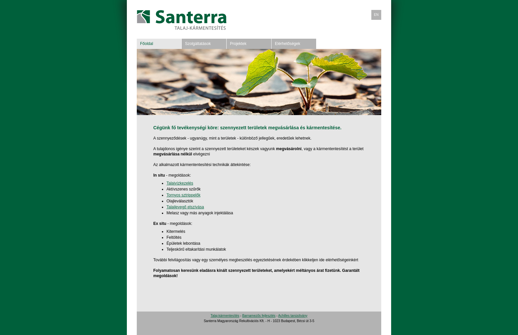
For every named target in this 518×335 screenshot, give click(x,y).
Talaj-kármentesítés (225, 315)
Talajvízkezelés (179, 183)
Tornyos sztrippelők (183, 195)
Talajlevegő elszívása (185, 207)
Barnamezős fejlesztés (259, 315)
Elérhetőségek (287, 43)
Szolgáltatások (198, 43)
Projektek (238, 43)
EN (376, 15)
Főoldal (146, 43)
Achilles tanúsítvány (292, 315)
